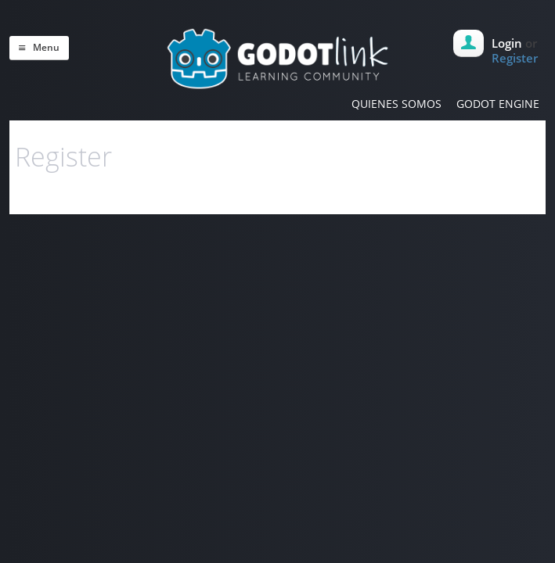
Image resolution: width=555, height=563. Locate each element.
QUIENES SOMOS (396, 103)
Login (507, 43)
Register (515, 58)
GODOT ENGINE (497, 103)
